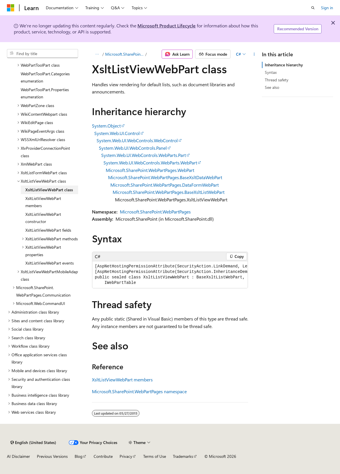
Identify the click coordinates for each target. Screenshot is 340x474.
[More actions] (254, 54)
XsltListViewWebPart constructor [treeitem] (43, 217)
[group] (170, 274)
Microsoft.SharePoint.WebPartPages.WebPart (150, 170)
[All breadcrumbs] (97, 54)
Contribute (103, 456)
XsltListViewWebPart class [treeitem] (49, 189)
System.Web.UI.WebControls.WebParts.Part (143, 155)
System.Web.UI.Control (117, 133)
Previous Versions (52, 456)
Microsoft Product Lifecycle (166, 26)
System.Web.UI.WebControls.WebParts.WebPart (150, 163)
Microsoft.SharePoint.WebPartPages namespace (139, 391)
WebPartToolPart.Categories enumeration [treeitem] (45, 77)
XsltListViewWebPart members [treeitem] (43, 202)
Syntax (271, 72)
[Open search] (313, 8)
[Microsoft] (10, 8)
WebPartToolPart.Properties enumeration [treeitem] (45, 93)
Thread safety (276, 80)
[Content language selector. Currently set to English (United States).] (33, 442)
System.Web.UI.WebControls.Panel (133, 148)
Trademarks (183, 456)
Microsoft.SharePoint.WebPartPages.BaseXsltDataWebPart (165, 177)
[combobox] (42, 53)
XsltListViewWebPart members (122, 379)
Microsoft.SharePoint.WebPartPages (124, 54)
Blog (78, 456)
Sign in (327, 7)
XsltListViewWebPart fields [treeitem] (48, 230)
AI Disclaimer (18, 456)
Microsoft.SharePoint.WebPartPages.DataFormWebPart (164, 185)
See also (272, 87)
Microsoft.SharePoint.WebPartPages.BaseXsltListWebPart (168, 192)
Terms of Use (154, 456)
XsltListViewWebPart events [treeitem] (49, 263)
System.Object (106, 126)
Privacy (126, 456)
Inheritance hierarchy (284, 65)
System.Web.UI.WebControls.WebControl (137, 140)
